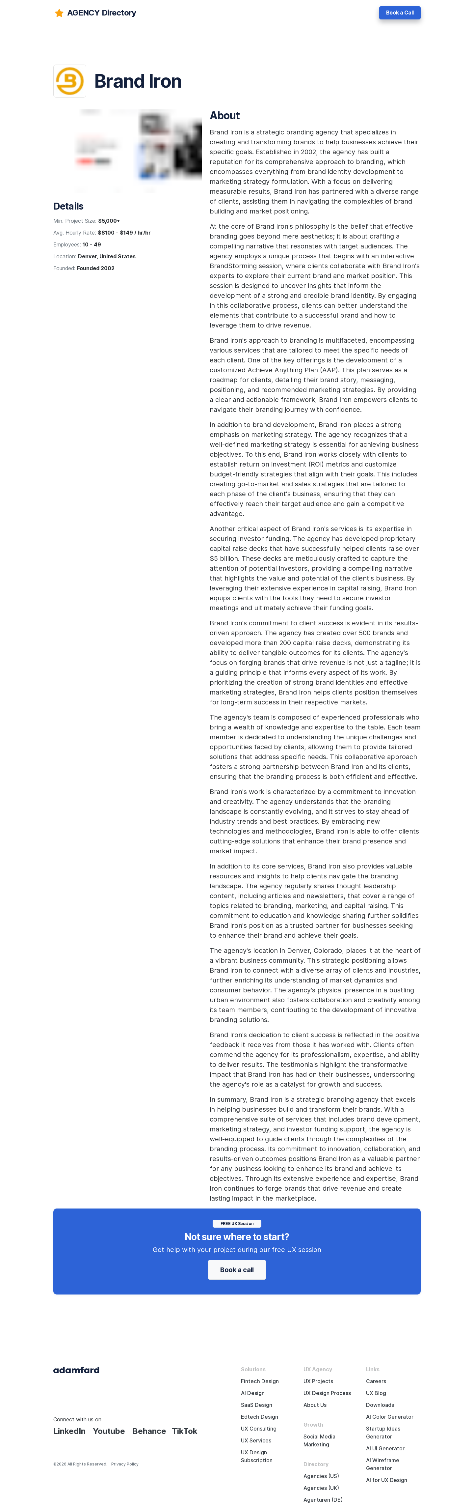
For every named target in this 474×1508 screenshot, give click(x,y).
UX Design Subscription (257, 1456)
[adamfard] (94, 13)
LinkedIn (69, 1431)
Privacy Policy (125, 1464)
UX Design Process (327, 1393)
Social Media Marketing (319, 1441)
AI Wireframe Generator (382, 1464)
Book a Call (400, 13)
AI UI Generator (385, 1448)
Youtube (109, 1431)
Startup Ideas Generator (383, 1433)
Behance (149, 1431)
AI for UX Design (386, 1480)
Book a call (237, 1270)
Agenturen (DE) (323, 1500)
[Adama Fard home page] (76, 1369)
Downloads (380, 1405)
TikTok (185, 1431)
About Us (315, 1405)
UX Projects (318, 1381)
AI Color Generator (389, 1417)
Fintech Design (260, 1381)
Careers (376, 1381)
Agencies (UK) (321, 1488)
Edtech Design (259, 1417)
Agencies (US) (321, 1476)
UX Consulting (258, 1429)
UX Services (256, 1440)
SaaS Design (256, 1405)
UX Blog (376, 1393)
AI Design (253, 1393)
